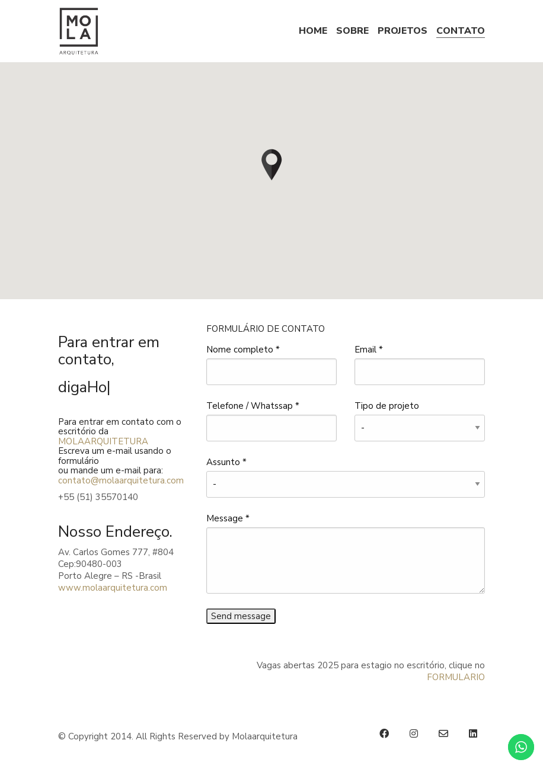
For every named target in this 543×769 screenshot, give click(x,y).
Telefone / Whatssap (252, 406)
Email (368, 349)
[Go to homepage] (79, 31)
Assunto (226, 462)
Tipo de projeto (386, 406)
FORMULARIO (456, 677)
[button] (271, 164)
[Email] (443, 733)
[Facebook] (384, 733)
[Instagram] (414, 733)
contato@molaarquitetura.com (121, 480)
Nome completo (243, 349)
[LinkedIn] (473, 733)
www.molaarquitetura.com (112, 588)
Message (228, 518)
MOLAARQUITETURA (103, 441)
